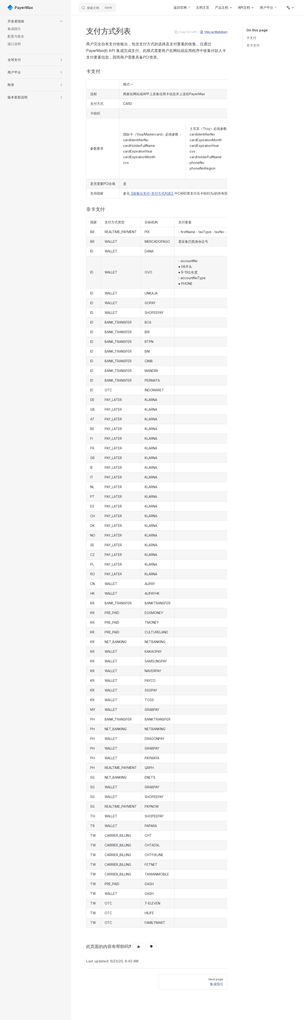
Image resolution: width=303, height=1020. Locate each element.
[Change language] (290, 7)
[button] (35, 21)
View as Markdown (213, 32)
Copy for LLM (185, 32)
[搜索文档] (97, 7)
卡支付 (251, 38)
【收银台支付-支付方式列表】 (152, 193)
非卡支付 (253, 45)
